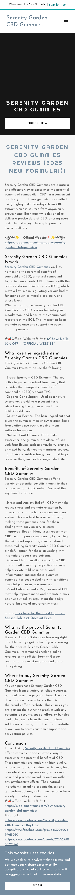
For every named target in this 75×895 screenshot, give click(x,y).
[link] (27, 25)
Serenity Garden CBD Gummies (27, 267)
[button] (66, 22)
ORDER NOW (37, 123)
